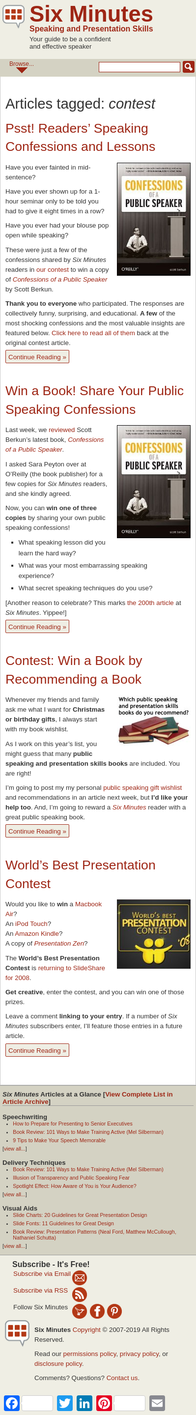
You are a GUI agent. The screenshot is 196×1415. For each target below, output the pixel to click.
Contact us (122, 1378)
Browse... (21, 66)
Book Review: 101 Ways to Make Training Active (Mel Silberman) (88, 1132)
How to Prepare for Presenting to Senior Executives (72, 1123)
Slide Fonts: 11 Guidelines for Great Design (63, 1223)
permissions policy (89, 1353)
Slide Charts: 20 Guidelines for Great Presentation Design (80, 1215)
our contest (52, 269)
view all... (15, 1149)
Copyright (87, 1329)
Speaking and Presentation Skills (91, 29)
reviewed (62, 429)
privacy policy (139, 1353)
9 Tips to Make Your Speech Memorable (59, 1140)
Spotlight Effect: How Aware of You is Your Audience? (74, 1186)
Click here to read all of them (93, 333)
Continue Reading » (37, 357)
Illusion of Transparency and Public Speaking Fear (71, 1178)
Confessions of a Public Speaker (60, 279)
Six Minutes (91, 14)
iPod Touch (31, 923)
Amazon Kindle (37, 933)
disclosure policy (58, 1363)
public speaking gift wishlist (142, 787)
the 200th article (150, 602)
